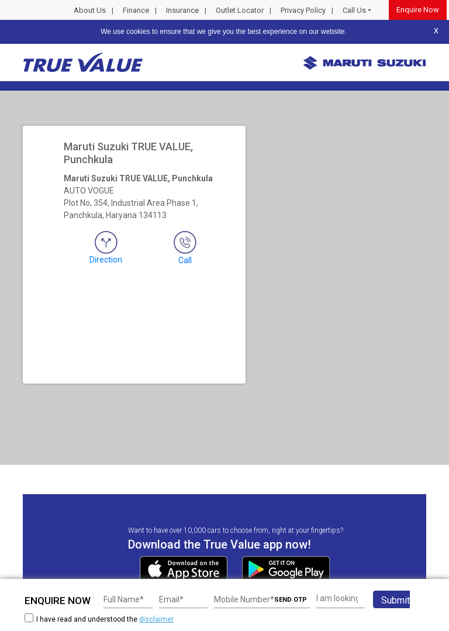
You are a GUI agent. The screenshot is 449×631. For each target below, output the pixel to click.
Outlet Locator (240, 10)
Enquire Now (417, 9)
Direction (105, 247)
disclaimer (156, 619)
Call (185, 248)
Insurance (182, 10)
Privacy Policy (303, 10)
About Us (90, 10)
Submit (395, 600)
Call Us (354, 10)
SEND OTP (290, 600)
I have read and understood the (99, 619)
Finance (136, 10)
